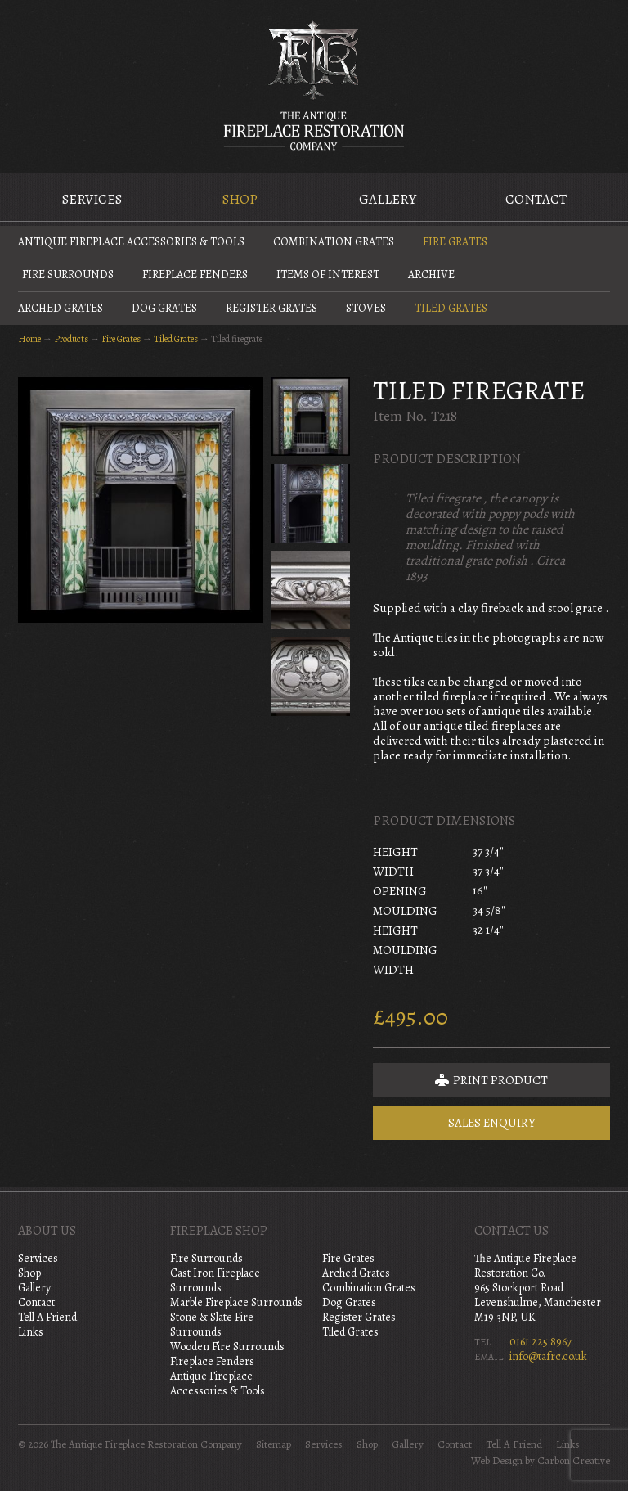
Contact (536, 199)
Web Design (497, 1460)
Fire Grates (455, 242)
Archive (431, 274)
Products (71, 338)
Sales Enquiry (492, 1123)
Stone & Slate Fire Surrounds (211, 1324)
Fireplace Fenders (195, 274)
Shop (240, 199)
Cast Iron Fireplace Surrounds (215, 1280)
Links (30, 1332)
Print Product (491, 1080)
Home (29, 338)
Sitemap (273, 1444)
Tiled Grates (451, 308)
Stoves (366, 308)
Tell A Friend (47, 1317)
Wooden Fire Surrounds (227, 1346)
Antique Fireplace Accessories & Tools (131, 242)
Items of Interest (327, 274)
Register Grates (271, 308)
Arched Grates (60, 308)
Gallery (387, 199)
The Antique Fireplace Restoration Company (314, 85)
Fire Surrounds (68, 274)
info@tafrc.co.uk (548, 1356)
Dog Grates (164, 308)
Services (92, 199)
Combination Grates (333, 242)
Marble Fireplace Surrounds (236, 1302)
